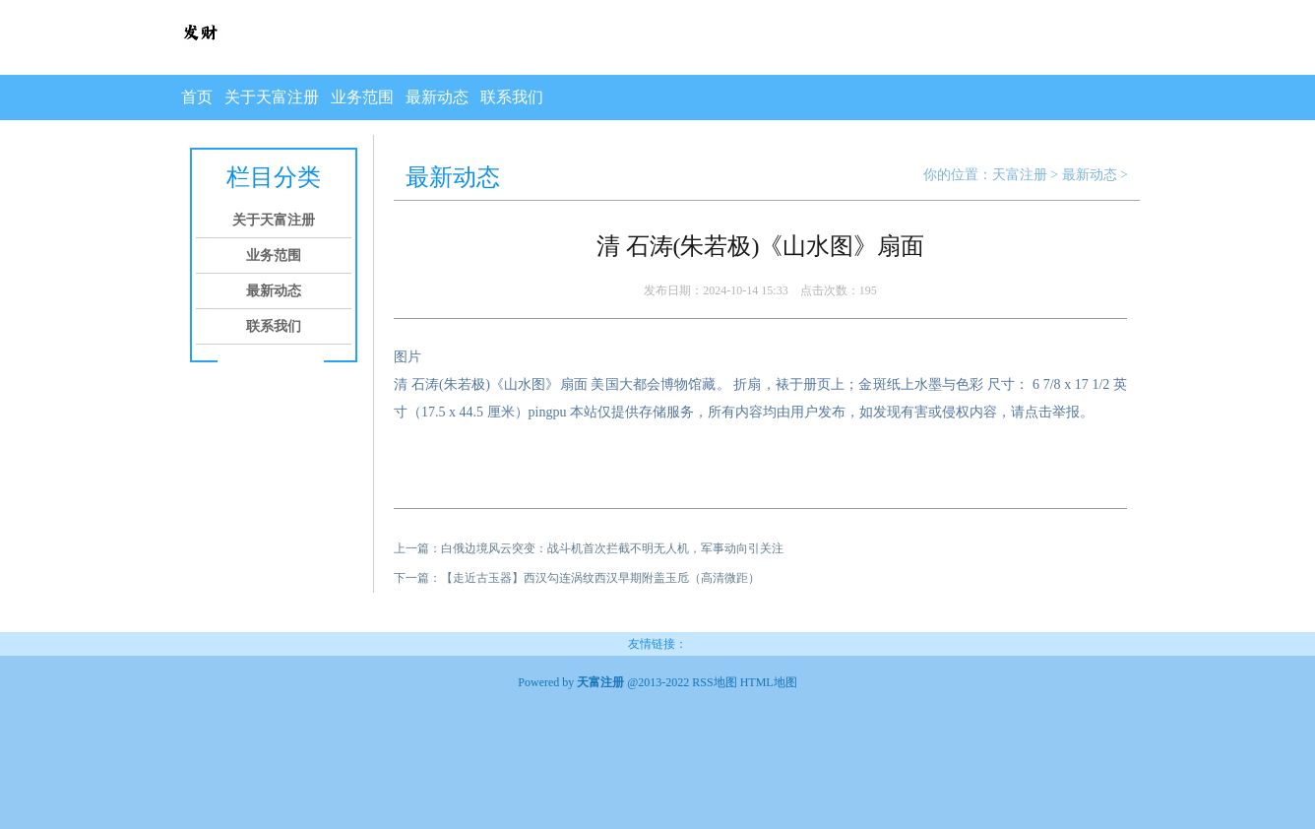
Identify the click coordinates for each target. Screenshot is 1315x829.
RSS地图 (714, 682)
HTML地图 (768, 682)
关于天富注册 (271, 97)
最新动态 (437, 97)
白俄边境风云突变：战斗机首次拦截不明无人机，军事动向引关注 (612, 548)
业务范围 (362, 97)
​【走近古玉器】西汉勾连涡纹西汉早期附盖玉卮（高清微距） (600, 578)
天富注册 (1019, 174)
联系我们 (511, 97)
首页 (197, 97)
